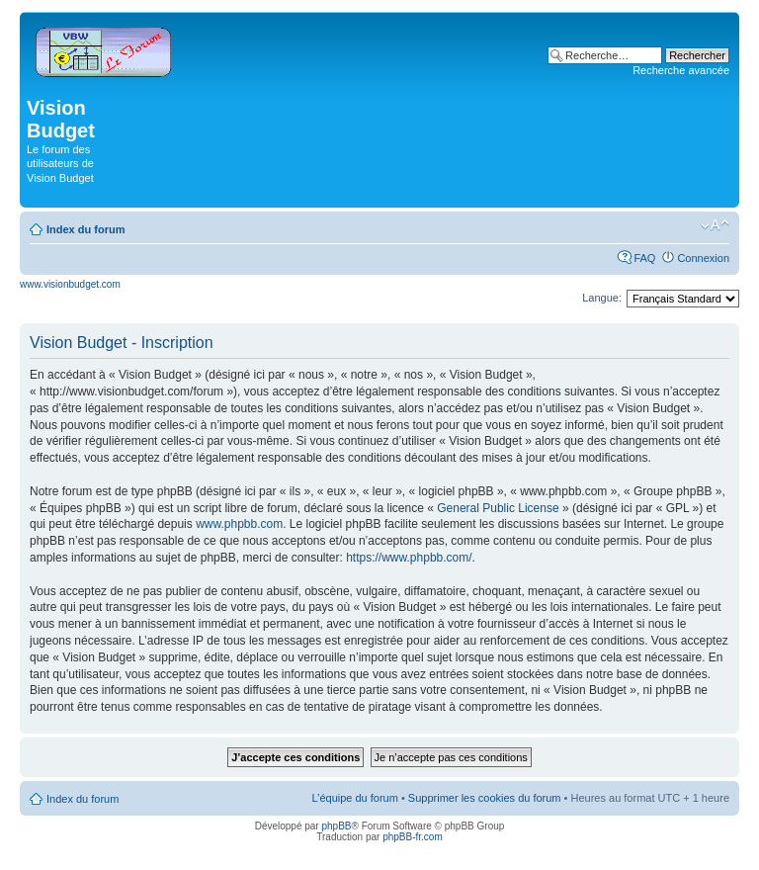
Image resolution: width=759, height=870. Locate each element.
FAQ (644, 258)
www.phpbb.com (239, 524)
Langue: (602, 298)
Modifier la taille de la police (715, 225)
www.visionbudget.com (70, 284)
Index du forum (85, 229)
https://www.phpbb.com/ (408, 558)
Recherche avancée (680, 70)
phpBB (336, 826)
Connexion (703, 258)
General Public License (497, 508)
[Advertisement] (328, 140)
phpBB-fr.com (412, 836)
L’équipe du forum (354, 798)
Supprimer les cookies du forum (484, 798)
